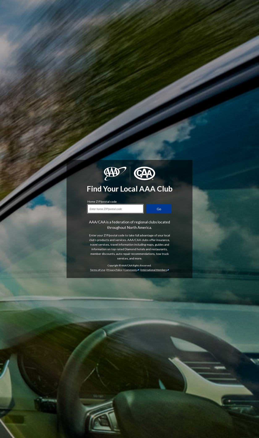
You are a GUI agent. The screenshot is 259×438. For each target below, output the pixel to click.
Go (159, 209)
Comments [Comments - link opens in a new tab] (130, 269)
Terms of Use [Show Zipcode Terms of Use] (97, 269)
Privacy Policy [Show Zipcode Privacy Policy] (114, 269)
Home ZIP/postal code (102, 201)
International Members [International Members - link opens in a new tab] (154, 269)
